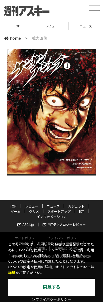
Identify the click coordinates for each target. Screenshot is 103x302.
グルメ (34, 211)
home (12, 38)
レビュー (51, 26)
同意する (51, 287)
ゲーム (16, 211)
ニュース (85, 26)
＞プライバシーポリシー (51, 300)
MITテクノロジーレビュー (64, 224)
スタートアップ (59, 211)
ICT (81, 211)
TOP (17, 26)
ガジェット (76, 206)
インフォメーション (51, 216)
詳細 (11, 273)
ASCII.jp (25, 224)
